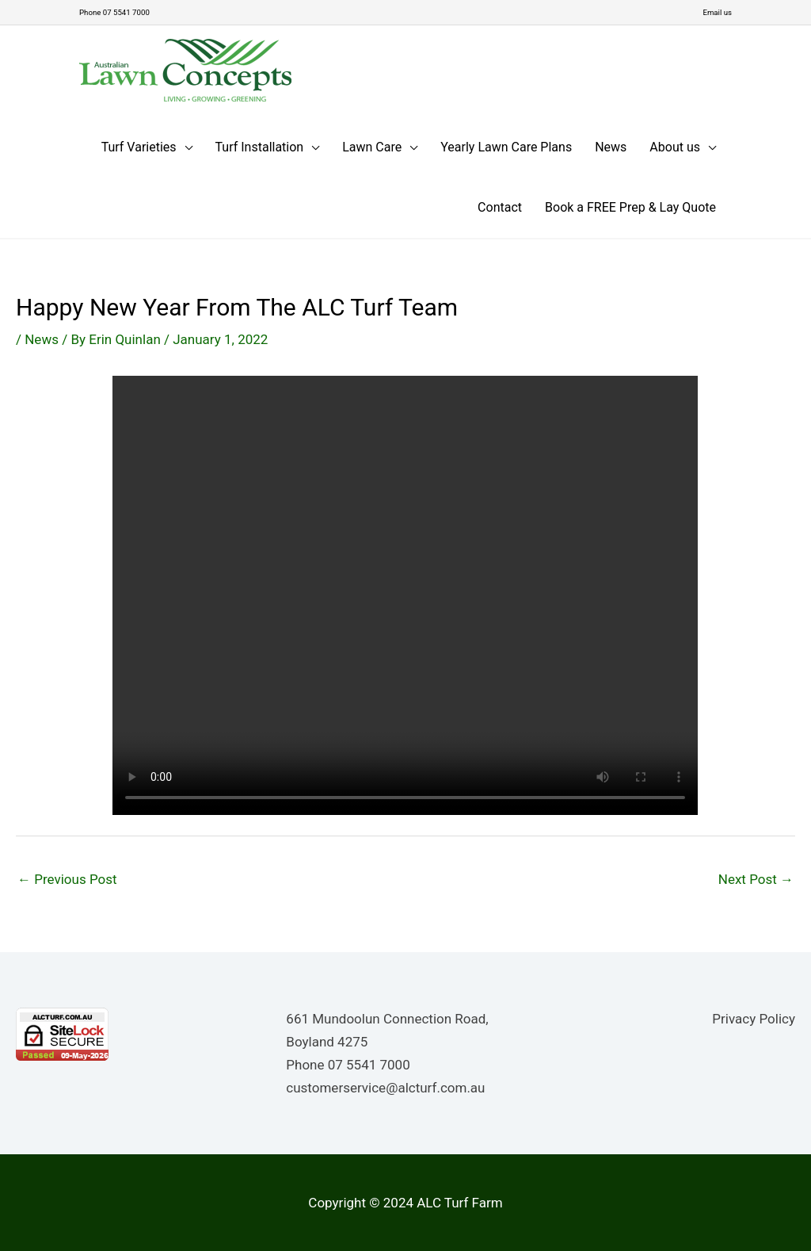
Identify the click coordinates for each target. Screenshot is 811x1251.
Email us (714, 11)
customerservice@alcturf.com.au (385, 1087)
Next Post (756, 878)
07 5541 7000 (369, 1064)
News (42, 338)
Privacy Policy (753, 1018)
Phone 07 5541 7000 (122, 11)
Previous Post (67, 878)
